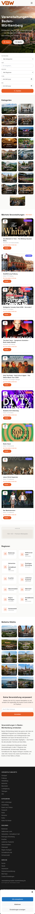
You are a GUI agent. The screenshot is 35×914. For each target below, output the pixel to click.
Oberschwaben (6, 844)
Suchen (17, 91)
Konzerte (28, 220)
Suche (18, 42)
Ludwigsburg (5, 788)
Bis (2, 83)
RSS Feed (4, 874)
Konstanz (10, 412)
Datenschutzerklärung (8, 871)
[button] (32, 893)
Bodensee (4, 829)
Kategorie (4, 56)
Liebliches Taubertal (7, 842)
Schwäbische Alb (6, 852)
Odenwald (4, 847)
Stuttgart (10, 309)
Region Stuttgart (6, 850)
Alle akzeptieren (17, 900)
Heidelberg (4, 781)
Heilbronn (10, 479)
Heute (7, 42)
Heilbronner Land (6, 831)
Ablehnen (17, 905)
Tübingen (4, 791)
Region (3, 69)
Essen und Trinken (7, 807)
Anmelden (17, 714)
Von (2, 76)
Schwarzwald (5, 855)
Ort (2, 62)
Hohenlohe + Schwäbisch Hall (10, 834)
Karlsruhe (10, 446)
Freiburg (10, 276)
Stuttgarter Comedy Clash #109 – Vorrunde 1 (17, 307)
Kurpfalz (4, 839)
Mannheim (4, 786)
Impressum (4, 868)
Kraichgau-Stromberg (8, 836)
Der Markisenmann (9, 510)
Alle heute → (30, 214)
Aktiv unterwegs (6, 802)
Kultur (28, 255)
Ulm (2, 794)
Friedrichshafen (14, 242)
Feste (29, 392)
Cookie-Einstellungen (7, 876)
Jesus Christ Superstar (10, 477)
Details (7, 248)
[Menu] (32, 3)
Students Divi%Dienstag (11, 410)
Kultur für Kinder (6, 820)
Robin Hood (7, 444)
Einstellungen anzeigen (17, 911)
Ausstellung (5, 805)
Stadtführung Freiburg (10, 274)
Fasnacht (4, 810)
